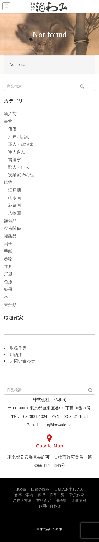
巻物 (8, 259)
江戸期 (12, 190)
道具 (8, 266)
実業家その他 (19, 175)
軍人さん (14, 152)
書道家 (12, 159)
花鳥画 (12, 205)
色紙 (8, 282)
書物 (8, 121)
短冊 (8, 289)
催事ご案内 (24, 495)
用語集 (16, 354)
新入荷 (10, 113)
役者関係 (12, 228)
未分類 (10, 304)
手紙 (8, 251)
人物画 (12, 213)
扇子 (8, 243)
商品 (41, 495)
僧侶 (10, 129)
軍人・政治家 (19, 144)
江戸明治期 (16, 136)
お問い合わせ (22, 361)
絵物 (8, 182)
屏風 (8, 274)
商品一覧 (57, 495)
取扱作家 (18, 348)
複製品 (10, 236)
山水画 (12, 198)
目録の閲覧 (40, 489)
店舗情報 (78, 500)
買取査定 (43, 500)
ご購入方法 (22, 500)
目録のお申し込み (69, 489)
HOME (20, 489)
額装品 (10, 220)
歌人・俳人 (16, 167)
